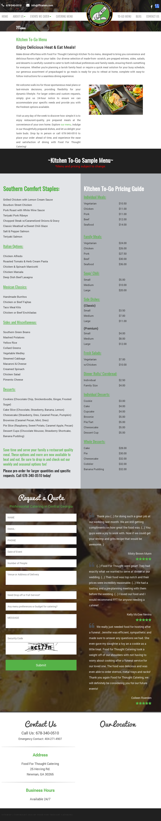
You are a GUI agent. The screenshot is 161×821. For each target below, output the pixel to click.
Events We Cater (39, 16)
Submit (41, 665)
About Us (18, 16)
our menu (66, 124)
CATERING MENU (64, 16)
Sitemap (6, 815)
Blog (138, 16)
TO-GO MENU (124, 16)
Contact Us (152, 16)
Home (5, 16)
